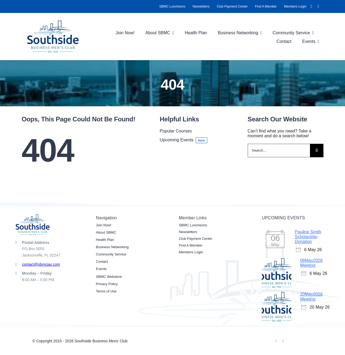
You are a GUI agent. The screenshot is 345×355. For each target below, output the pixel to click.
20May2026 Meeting (311, 296)
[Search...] (279, 150)
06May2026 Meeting (311, 263)
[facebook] (311, 6)
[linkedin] (318, 6)
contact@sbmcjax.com (41, 264)
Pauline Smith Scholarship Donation (308, 237)
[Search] (316, 150)
